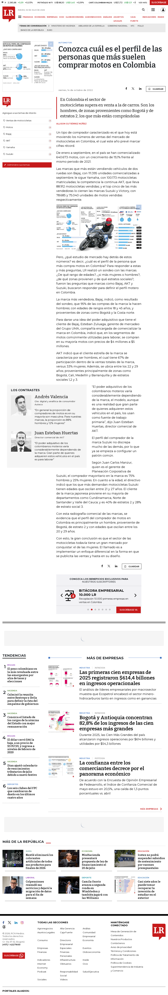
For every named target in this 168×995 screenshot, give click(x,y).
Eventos (87, 948)
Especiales (65, 948)
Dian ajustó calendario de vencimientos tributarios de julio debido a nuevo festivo (22, 770)
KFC (132, 26)
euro (49, 30)
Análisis (86, 928)
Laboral (30, 877)
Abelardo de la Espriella (91, 26)
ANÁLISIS (107, 17)
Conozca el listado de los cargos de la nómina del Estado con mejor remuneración (23, 722)
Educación (143, 851)
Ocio (85, 963)
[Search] (143, 9)
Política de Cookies (121, 962)
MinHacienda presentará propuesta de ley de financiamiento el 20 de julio (95, 861)
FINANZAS (28, 17)
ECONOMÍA (40, 17)
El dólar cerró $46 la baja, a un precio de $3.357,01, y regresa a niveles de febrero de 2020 (21, 746)
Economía (87, 851)
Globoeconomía (91, 952)
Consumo (42, 940)
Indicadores (43, 960)
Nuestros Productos (121, 939)
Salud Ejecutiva (91, 971)
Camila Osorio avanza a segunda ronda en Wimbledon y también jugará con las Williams (95, 890)
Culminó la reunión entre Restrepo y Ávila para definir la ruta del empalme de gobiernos (23, 699)
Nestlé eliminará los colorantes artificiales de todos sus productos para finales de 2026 (39, 861)
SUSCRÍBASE (158, 2)
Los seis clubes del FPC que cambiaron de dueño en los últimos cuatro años (22, 793)
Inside (86, 960)
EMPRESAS (52, 17)
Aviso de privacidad (121, 947)
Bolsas (11, 665)
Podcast (41, 971)
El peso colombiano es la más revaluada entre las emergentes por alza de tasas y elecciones (22, 675)
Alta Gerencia (67, 928)
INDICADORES (149, 17)
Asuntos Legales (46, 932)
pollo (141, 26)
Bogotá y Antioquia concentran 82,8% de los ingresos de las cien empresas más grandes (116, 723)
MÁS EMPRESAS (149, 809)
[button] (60, 596)
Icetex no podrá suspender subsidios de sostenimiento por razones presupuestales (151, 861)
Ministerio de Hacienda (63, 26)
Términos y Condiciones (123, 951)
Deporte (86, 877)
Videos (63, 979)
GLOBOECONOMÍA (75, 17)
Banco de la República (32, 30)
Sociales (41, 979)
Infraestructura (67, 960)
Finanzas (42, 952)
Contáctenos (118, 943)
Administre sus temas (17, 164)
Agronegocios (45, 928)
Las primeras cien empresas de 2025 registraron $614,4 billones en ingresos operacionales (117, 677)
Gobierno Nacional (117, 26)
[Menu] (20, 17)
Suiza (29, 851)
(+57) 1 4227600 (11, 944)
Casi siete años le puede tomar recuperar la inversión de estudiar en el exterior (149, 890)
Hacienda (12, 690)
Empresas (42, 948)
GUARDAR (155, 89)
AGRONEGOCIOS (93, 17)
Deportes (12, 784)
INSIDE (161, 17)
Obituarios (65, 963)
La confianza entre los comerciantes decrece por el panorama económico (111, 768)
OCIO (61, 17)
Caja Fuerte (66, 932)
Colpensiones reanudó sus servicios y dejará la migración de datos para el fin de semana (39, 890)
